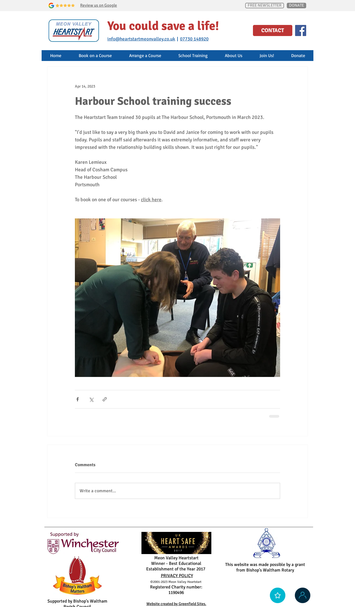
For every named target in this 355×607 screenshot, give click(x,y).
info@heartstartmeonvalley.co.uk (141, 39)
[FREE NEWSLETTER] (264, 5)
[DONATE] (296, 5)
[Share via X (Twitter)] (91, 399)
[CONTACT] (272, 30)
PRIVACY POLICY (177, 575)
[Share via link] (104, 399)
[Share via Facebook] (77, 399)
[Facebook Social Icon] (300, 30)
